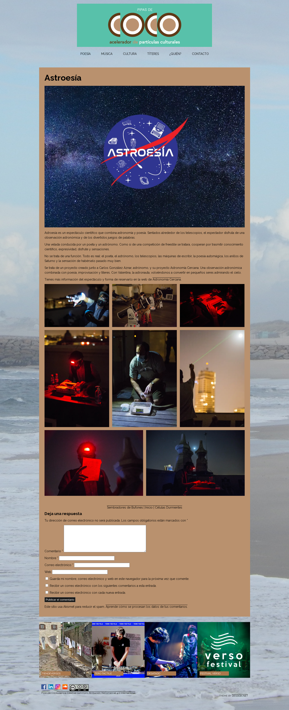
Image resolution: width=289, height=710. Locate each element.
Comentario (54, 556)
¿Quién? (175, 54)
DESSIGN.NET (240, 701)
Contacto (200, 54)
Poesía (85, 54)
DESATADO (153, 678)
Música (106, 54)
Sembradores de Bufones (125, 507)
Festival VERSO (210, 678)
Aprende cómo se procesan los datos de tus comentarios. (147, 612)
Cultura (130, 54)
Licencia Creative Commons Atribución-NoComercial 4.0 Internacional (96, 698)
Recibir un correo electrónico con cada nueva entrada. (88, 598)
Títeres (153, 54)
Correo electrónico (59, 570)
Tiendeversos (51, 678)
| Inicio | (149, 507)
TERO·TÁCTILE (103, 678)
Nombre (51, 563)
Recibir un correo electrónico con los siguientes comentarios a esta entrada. (103, 591)
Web (48, 577)
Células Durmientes (168, 507)
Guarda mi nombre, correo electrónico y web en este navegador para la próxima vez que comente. (119, 584)
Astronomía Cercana (167, 279)
